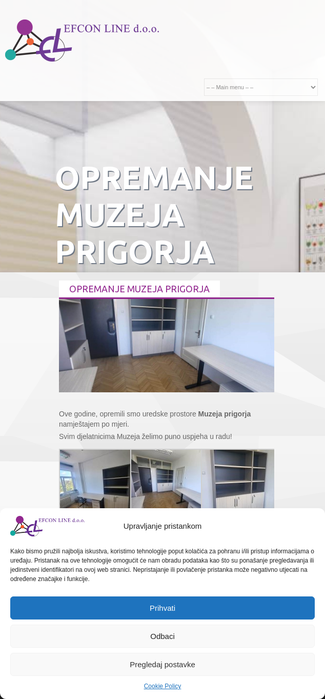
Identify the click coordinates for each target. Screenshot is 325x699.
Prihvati (162, 608)
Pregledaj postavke (162, 664)
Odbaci (162, 636)
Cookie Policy (162, 686)
